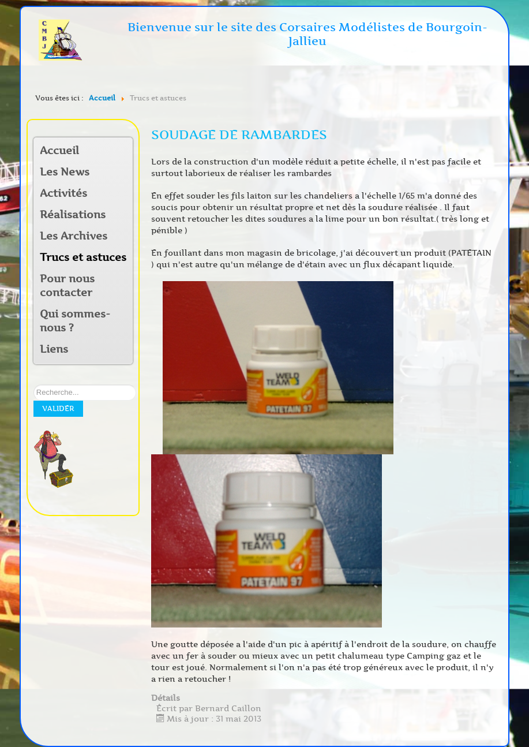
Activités (63, 193)
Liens (54, 349)
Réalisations (73, 214)
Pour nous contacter (67, 285)
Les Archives (73, 236)
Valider (58, 408)
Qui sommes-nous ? (75, 321)
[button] (123, 194)
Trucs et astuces (83, 257)
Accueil (59, 150)
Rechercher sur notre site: (33, 384)
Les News (64, 172)
